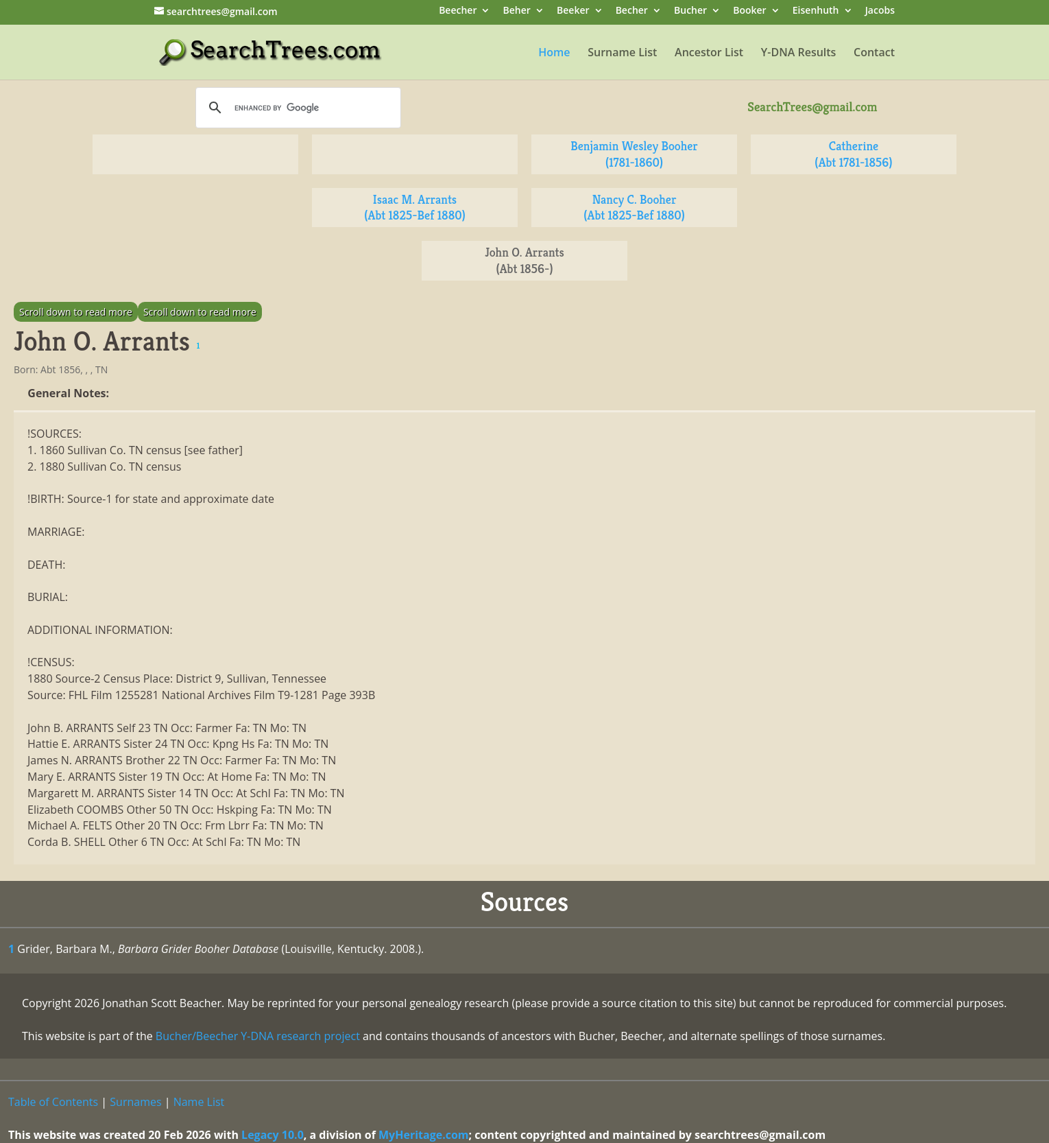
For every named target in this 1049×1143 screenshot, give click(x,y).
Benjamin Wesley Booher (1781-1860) (634, 154)
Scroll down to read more (75, 311)
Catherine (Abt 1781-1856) (853, 154)
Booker (749, 11)
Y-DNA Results (798, 53)
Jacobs (880, 11)
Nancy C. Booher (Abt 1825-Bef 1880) (634, 207)
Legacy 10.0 (272, 1134)
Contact (874, 53)
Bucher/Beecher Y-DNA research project (258, 1036)
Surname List (622, 53)
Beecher (458, 11)
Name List (199, 1101)
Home (554, 53)
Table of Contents (53, 1101)
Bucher (690, 11)
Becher (632, 11)
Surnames (135, 1101)
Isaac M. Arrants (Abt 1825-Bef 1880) (415, 207)
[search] (296, 107)
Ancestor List (709, 53)
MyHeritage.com (423, 1134)
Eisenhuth (816, 11)
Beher (517, 11)
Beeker (573, 11)
